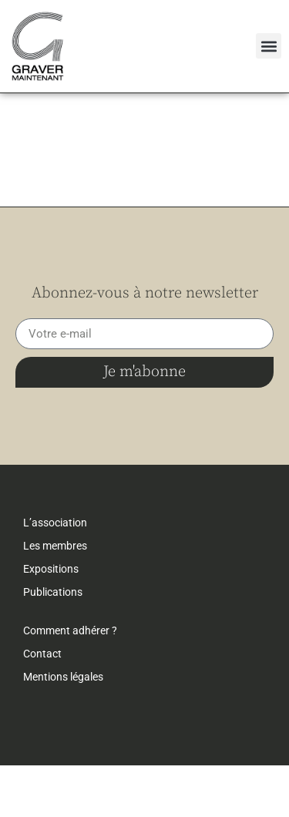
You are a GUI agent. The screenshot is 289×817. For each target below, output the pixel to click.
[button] (268, 46)
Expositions (51, 620)
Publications (52, 643)
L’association (55, 574)
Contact (42, 705)
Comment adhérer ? (70, 682)
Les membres (55, 597)
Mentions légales (63, 728)
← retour (43, 116)
